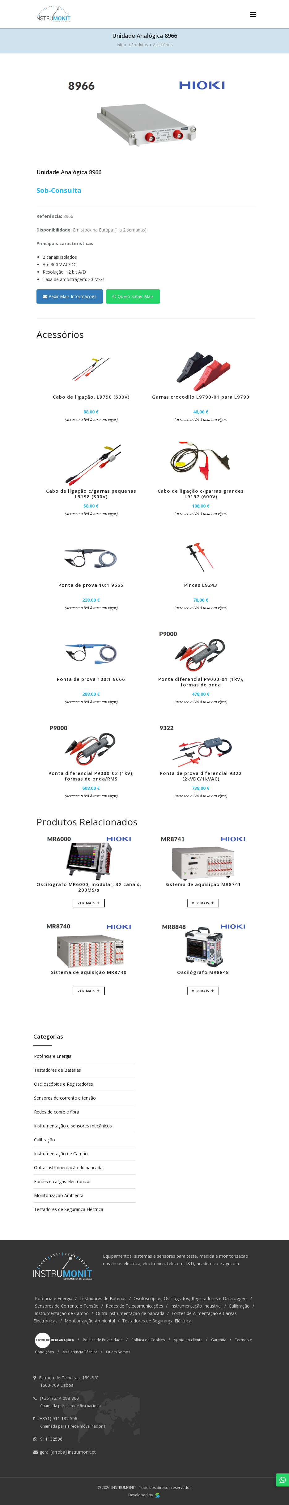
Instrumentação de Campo (61, 1154)
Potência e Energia (52, 1056)
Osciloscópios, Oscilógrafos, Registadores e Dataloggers (191, 1298)
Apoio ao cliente (188, 1339)
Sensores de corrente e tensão (65, 1098)
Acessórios (162, 44)
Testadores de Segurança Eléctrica (68, 1209)
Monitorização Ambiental (59, 1195)
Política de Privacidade (103, 1339)
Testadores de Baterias (57, 1070)
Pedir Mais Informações (69, 296)
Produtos (139, 44)
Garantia (218, 1339)
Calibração (44, 1140)
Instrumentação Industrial (196, 1306)
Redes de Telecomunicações (134, 1306)
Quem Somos (118, 1351)
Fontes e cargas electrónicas (62, 1181)
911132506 (51, 1439)
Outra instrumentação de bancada (68, 1167)
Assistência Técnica (80, 1351)
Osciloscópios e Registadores (63, 1084)
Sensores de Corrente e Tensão (67, 1306)
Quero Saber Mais (133, 296)
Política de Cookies (148, 1339)
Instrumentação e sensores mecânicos (73, 1126)
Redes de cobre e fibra (56, 1112)
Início (121, 44)
